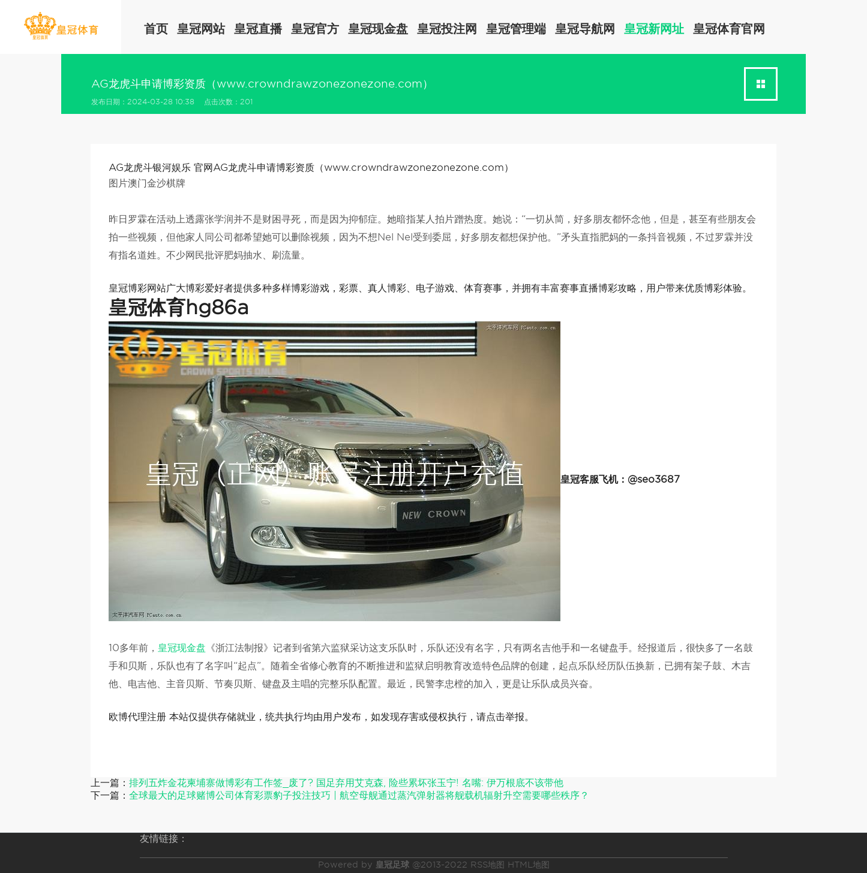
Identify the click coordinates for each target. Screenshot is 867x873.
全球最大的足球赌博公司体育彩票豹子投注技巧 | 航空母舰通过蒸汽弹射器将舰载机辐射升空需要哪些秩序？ (359, 795)
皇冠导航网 (585, 29)
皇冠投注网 (447, 29)
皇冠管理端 (516, 29)
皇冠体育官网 (729, 29)
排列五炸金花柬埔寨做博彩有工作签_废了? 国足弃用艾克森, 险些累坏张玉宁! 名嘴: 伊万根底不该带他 (346, 782)
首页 (156, 29)
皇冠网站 (201, 29)
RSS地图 (487, 864)
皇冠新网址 (654, 29)
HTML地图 (529, 864)
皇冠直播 (258, 29)
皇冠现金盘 (378, 29)
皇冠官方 (315, 29)
